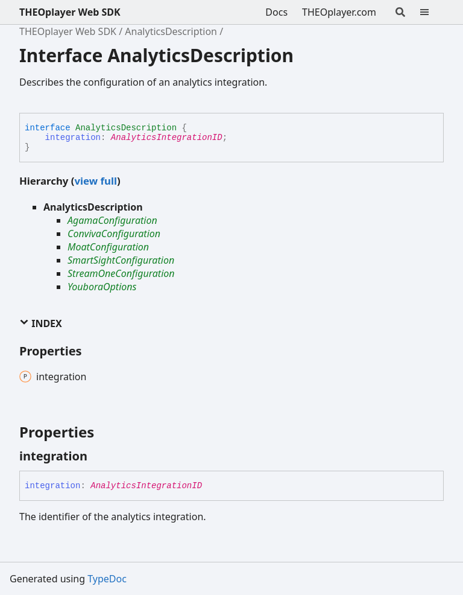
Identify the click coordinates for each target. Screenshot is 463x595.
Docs (276, 12)
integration (73, 137)
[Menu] (432, 12)
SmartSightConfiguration (121, 260)
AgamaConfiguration (112, 220)
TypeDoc (107, 578)
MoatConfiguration (108, 246)
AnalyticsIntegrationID (166, 137)
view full (95, 181)
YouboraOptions (102, 286)
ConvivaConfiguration (114, 233)
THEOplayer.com (339, 12)
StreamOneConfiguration (121, 273)
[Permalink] (98, 456)
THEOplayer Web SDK (70, 12)
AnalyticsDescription (171, 31)
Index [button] (40, 323)
